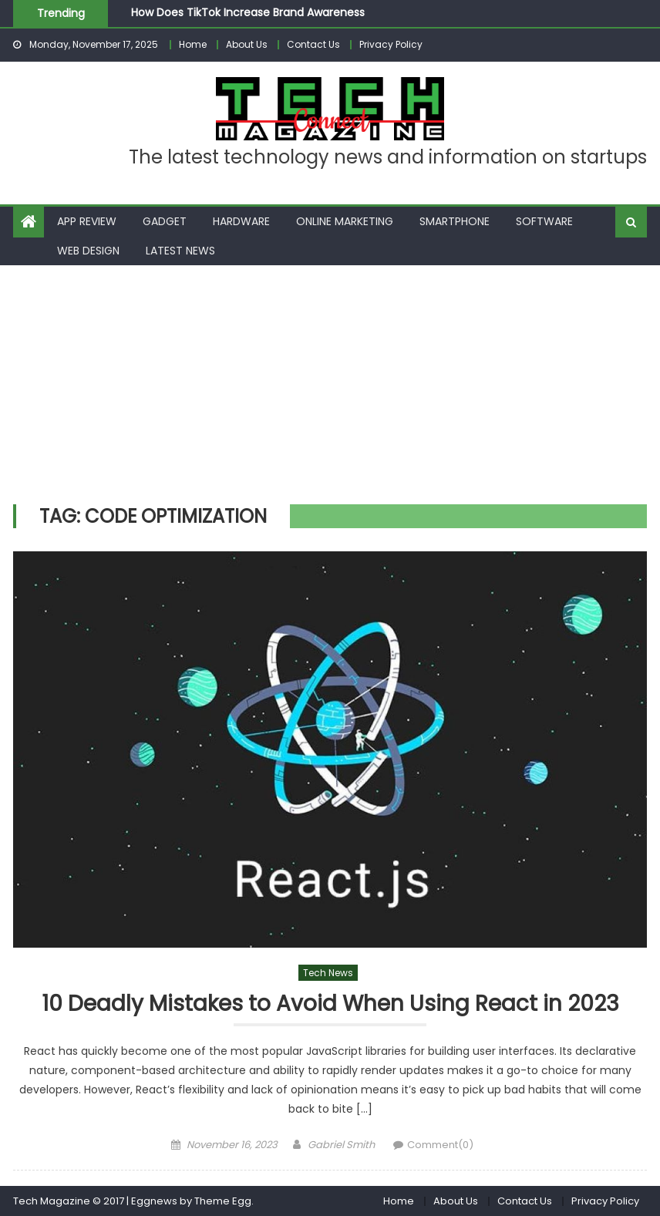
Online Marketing (344, 221)
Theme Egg (222, 1201)
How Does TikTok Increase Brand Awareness (248, 12)
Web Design (88, 250)
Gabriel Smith (341, 1144)
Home (193, 44)
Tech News (328, 972)
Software (544, 221)
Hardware (241, 221)
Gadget (165, 221)
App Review (86, 221)
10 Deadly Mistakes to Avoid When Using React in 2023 (330, 1004)
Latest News (180, 250)
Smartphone (454, 221)
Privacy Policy (391, 44)
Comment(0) (440, 1144)
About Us (247, 44)
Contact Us (313, 44)
